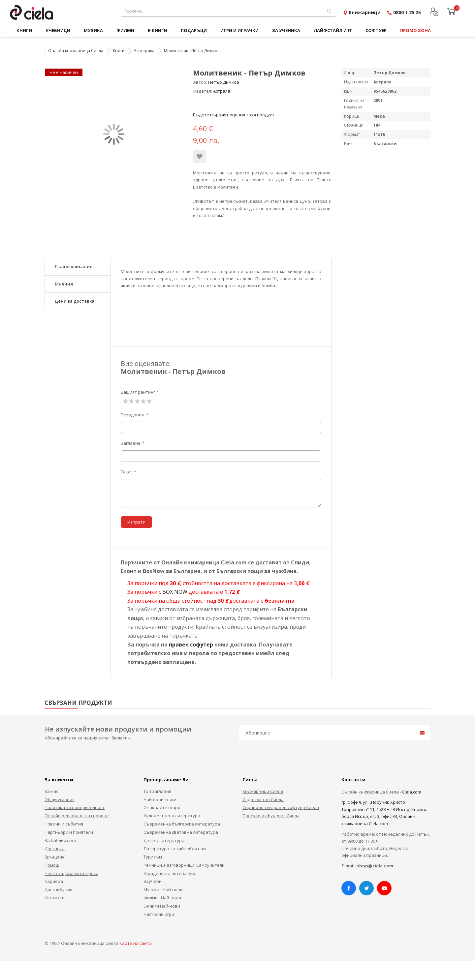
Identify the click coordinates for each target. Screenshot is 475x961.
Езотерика (144, 50)
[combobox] (228, 11)
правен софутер (191, 644)
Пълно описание (73, 266)
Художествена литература (171, 816)
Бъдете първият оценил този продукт (233, 115)
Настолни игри (158, 914)
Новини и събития (64, 824)
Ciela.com (411, 792)
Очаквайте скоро (161, 807)
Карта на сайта (135, 943)
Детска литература (163, 840)
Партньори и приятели (69, 832)
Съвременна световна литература (180, 832)
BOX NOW (174, 591)
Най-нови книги (159, 799)
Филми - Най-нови (162, 898)
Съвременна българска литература (181, 824)
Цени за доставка (74, 301)
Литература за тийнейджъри (174, 849)
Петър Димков (223, 82)
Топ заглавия (157, 791)
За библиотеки (60, 840)
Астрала (221, 91)
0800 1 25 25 (407, 12)
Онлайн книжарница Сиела (75, 50)
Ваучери (152, 881)
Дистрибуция (58, 889)
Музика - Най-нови (163, 889)
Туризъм (152, 857)
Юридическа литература (170, 873)
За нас (51, 791)
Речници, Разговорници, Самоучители (184, 865)
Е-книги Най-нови (161, 906)
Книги (119, 50)
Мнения (64, 284)
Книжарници (365, 12)
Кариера (54, 881)
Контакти (55, 898)
